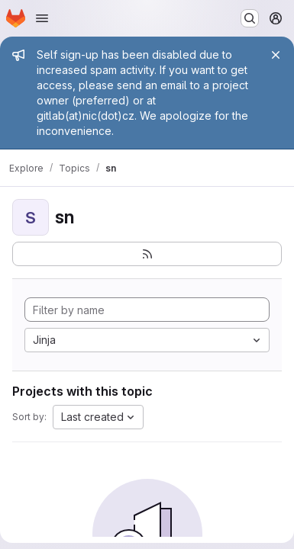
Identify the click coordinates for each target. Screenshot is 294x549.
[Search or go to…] (250, 18)
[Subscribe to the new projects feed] (147, 254)
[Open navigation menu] (42, 18)
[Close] (276, 55)
